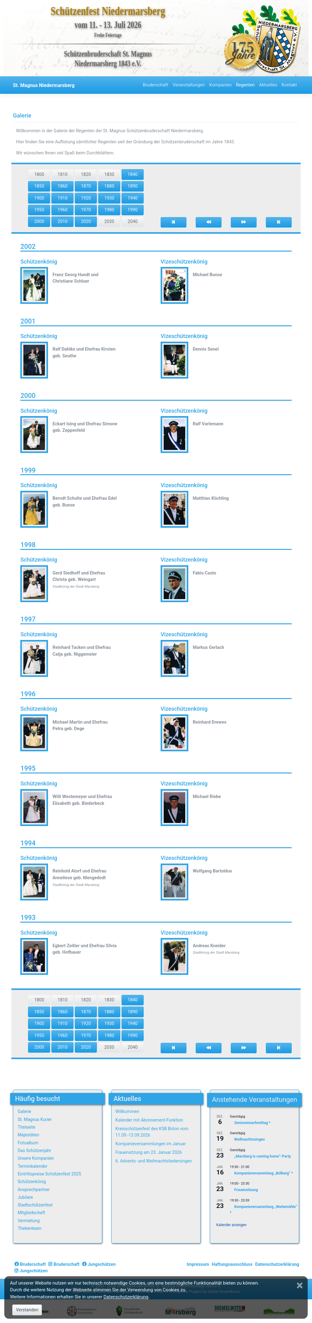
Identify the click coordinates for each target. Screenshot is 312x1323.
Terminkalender (32, 1166)
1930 (109, 198)
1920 (86, 198)
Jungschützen (99, 1264)
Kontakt (289, 85)
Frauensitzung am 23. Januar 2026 (148, 1152)
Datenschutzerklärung (277, 1264)
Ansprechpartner (34, 1189)
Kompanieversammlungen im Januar (150, 1143)
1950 (39, 210)
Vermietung (29, 1220)
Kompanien (220, 85)
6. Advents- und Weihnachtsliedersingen (153, 1160)
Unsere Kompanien (36, 1158)
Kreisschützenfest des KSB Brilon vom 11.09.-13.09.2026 (151, 1132)
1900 (39, 198)
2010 (62, 221)
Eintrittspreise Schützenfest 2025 (49, 1173)
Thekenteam (30, 1228)
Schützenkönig (32, 1181)
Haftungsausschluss (232, 1264)
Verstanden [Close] (27, 1310)
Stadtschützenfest (35, 1204)
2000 (39, 221)
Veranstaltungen (189, 85)
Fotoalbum (28, 1142)
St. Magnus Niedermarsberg (43, 85)
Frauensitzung (246, 1190)
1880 (109, 186)
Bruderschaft (155, 85)
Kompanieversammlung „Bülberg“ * (263, 1173)
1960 (62, 210)
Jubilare (25, 1197)
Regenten (245, 85)
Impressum (198, 1264)
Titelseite (26, 1127)
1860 (62, 186)
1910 (62, 198)
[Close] (300, 1285)
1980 (109, 210)
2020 (86, 221)
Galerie (24, 1111)
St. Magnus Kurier (35, 1119)
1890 (133, 186)
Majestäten (28, 1134)
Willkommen (127, 1111)
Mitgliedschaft (31, 1212)
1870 (86, 186)
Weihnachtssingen (249, 1140)
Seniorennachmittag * (252, 1123)
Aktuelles (268, 85)
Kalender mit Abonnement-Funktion (149, 1120)
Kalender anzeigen (231, 1225)
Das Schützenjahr (34, 1150)
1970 (86, 210)
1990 (133, 210)
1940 (133, 198)
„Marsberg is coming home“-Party (262, 1156)
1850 (39, 186)
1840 (133, 174)
